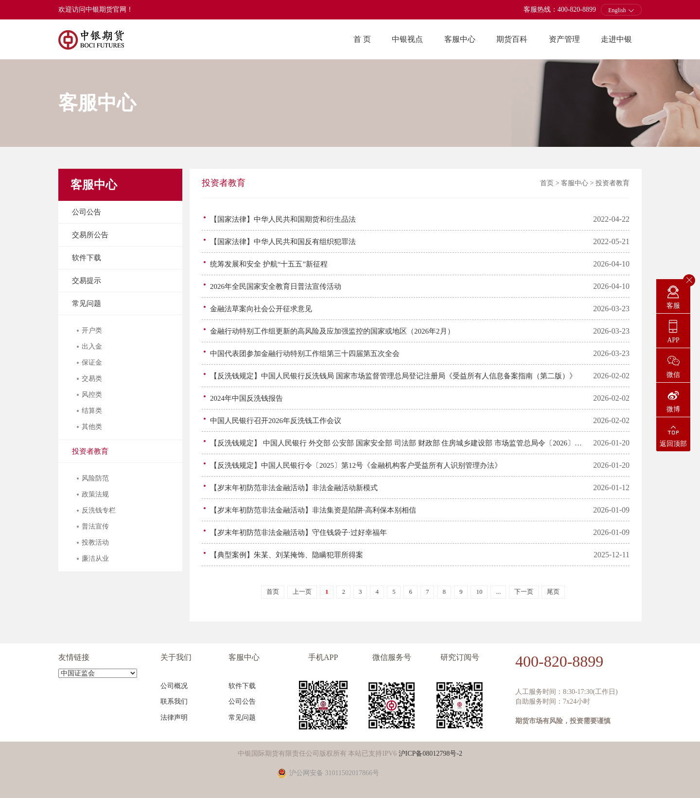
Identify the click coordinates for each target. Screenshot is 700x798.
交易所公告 (90, 235)
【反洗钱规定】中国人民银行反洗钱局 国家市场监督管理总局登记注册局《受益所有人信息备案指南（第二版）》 (393, 376)
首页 (547, 183)
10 (479, 591)
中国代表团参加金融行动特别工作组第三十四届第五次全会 (305, 353)
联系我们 (174, 701)
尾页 (553, 591)
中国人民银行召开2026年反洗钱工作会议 (275, 421)
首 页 (362, 39)
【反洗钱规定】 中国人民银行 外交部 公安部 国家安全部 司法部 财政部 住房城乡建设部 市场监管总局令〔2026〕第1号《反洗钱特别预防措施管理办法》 (398, 443)
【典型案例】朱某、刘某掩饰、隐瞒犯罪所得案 (286, 555)
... (498, 591)
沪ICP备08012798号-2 (430, 753)
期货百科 (511, 39)
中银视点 (407, 39)
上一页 (302, 591)
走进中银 (616, 39)
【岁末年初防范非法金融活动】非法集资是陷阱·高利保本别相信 (313, 510)
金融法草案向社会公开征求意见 (261, 309)
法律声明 (174, 717)
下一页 (523, 591)
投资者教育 (90, 451)
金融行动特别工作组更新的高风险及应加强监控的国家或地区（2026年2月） (332, 331)
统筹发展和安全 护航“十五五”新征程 (269, 264)
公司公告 (86, 212)
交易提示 (86, 280)
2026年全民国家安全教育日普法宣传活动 (275, 286)
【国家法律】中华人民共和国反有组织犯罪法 (283, 242)
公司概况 (174, 686)
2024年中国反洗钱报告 (246, 398)
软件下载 (86, 258)
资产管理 (564, 39)
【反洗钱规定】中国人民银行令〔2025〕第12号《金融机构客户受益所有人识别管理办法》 (356, 465)
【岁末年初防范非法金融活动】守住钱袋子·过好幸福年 (298, 532)
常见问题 (86, 303)
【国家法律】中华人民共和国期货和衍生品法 (283, 219)
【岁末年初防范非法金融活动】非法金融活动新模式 (294, 488)
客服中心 (459, 39)
